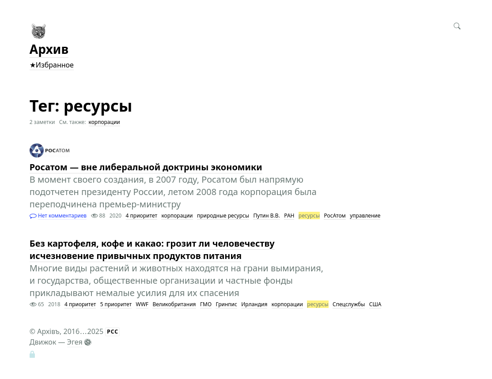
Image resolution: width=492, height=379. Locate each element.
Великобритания (174, 304)
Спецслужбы (349, 304)
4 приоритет (141, 215)
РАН (289, 215)
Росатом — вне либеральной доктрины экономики (146, 167)
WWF (142, 304)
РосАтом (334, 215)
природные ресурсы (223, 215)
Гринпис (226, 304)
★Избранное (52, 65)
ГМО (206, 304)
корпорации (104, 122)
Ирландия (254, 304)
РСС (112, 331)
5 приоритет (116, 304)
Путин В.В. (266, 215)
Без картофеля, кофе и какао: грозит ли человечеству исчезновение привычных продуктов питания (152, 249)
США (375, 304)
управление (365, 215)
